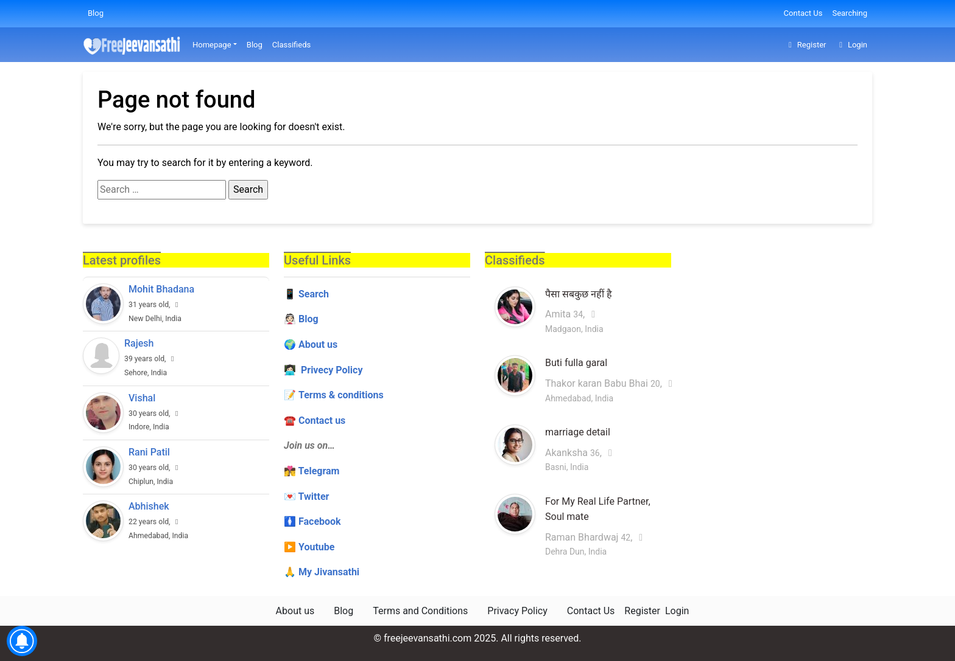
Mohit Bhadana (161, 289)
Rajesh (138, 343)
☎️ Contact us (314, 420)
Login (851, 44)
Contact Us (803, 13)
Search (313, 294)
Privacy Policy (517, 611)
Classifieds (291, 44)
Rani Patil (149, 452)
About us (295, 611)
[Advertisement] (779, 329)
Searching (849, 13)
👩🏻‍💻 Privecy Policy (323, 370)
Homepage (211, 44)
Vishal (142, 398)
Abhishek (149, 506)
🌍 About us (310, 344)
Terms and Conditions (420, 611)
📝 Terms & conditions (334, 395)
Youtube (316, 547)
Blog (96, 13)
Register (805, 44)
